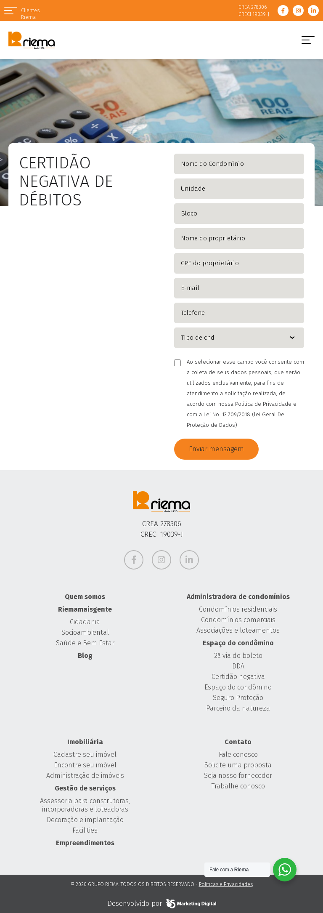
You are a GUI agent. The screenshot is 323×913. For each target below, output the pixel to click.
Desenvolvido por (161, 903)
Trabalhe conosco (238, 786)
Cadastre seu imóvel (84, 755)
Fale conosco (238, 755)
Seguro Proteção (238, 698)
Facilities (85, 830)
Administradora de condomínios (238, 597)
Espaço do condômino (238, 643)
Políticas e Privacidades (226, 884)
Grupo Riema (31, 40)
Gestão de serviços (85, 788)
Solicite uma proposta (238, 765)
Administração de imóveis (85, 776)
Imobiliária (85, 742)
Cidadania (85, 622)
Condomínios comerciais (238, 620)
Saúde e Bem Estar (85, 643)
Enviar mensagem (216, 449)
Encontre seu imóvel (85, 765)
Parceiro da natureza (238, 708)
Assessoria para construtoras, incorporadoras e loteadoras (85, 805)
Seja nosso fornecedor (238, 776)
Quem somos (85, 597)
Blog (85, 656)
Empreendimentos (85, 843)
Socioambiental (85, 632)
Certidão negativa (238, 677)
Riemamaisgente (85, 609)
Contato (238, 742)
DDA (238, 666)
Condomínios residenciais (238, 609)
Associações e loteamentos (238, 630)
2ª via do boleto (238, 656)
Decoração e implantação (85, 820)
